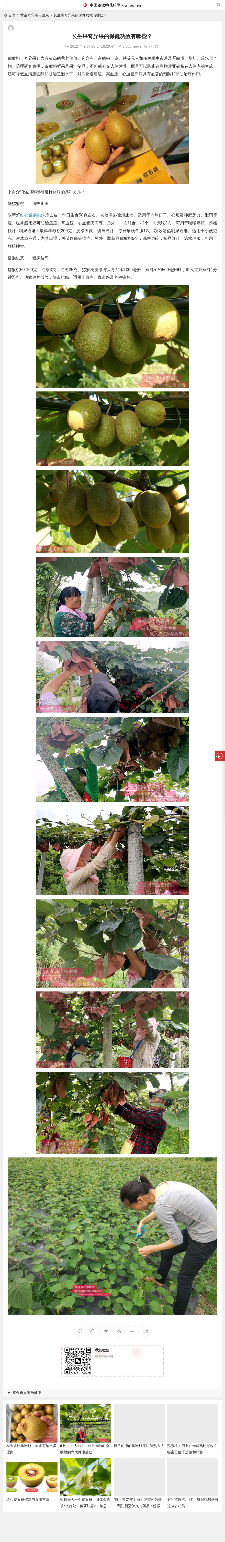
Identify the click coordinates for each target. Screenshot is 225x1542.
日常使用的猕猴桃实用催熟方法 (139, 1446)
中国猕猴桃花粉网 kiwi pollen (112, 5)
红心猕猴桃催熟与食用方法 (27, 1499)
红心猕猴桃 (30, 215)
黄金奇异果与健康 (34, 15)
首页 (12, 15)
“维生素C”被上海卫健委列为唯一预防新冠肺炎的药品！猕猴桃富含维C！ (139, 1505)
